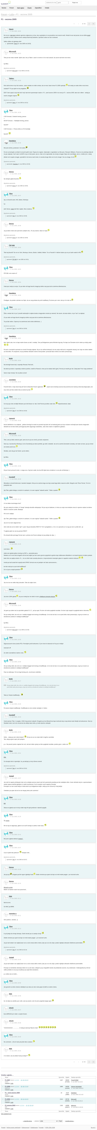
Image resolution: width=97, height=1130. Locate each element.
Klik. (5, 757)
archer (6, 1094)
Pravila (3, 1127)
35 (21, 1086)
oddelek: (46, 1121)
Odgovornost (25, 1127)
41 (23, 1099)
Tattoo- (11, 78)
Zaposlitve (38, 8)
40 (21, 1099)
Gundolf (12, 477)
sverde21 (12, 380)
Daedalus (12, 141)
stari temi (12, 35)
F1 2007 (7, 1080)
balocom (73, 1105)
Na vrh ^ (93, 1127)
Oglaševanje (34, 1127)
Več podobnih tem (6, 1114)
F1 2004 (7, 1099)
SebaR (11, 776)
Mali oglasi (20, 8)
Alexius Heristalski (76, 1086)
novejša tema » (69, 1121)
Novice (4, 8)
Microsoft (12, 51)
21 (21, 1080)
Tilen (11, 110)
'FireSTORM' (74, 1080)
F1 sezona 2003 (10, 1105)
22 (23, 1080)
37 (25, 1086)
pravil (88, 35)
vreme (7, 820)
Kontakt (41, 1127)
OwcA (11, 29)
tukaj (12, 209)
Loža (11, 1083)
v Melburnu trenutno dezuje (47, 596)
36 (23, 1086)
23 (25, 1080)
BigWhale (7, 1088)
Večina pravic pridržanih (13, 1127)
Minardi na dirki (8, 887)
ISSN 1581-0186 (50, 1127)
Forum (12, 8)
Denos (11, 172)
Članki (29, 8)
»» (93, 23)
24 (27, 1080)
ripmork (12, 418)
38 (27, 1086)
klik (5, 803)
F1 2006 (7, 1086)
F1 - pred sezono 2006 (12, 1092)
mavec (6, 1081)
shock (11, 1008)
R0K (10, 896)
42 (25, 1099)
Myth (11, 358)
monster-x (12, 913)
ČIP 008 (12, 245)
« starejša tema (27, 1121)
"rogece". (20, 838)
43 (27, 1099)
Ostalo (47, 8)
